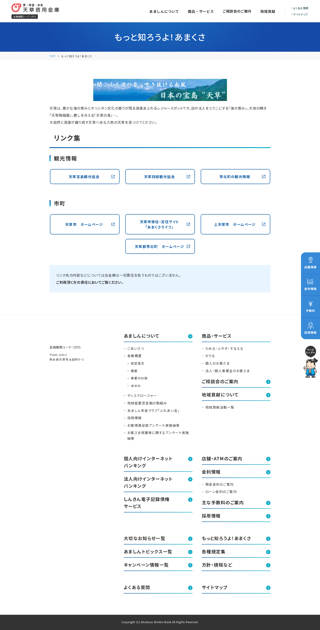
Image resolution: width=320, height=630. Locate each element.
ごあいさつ (135, 348)
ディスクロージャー (142, 395)
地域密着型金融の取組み (147, 403)
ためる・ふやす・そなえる (224, 348)
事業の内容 (139, 378)
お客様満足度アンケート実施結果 (153, 425)
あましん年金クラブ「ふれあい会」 (153, 410)
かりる (210, 355)
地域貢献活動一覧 (219, 407)
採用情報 (134, 417)
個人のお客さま (217, 363)
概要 (134, 371)
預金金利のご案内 (219, 484)
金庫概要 (134, 355)
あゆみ (136, 385)
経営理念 (138, 363)
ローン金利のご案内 (221, 491)
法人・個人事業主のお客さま (227, 370)
